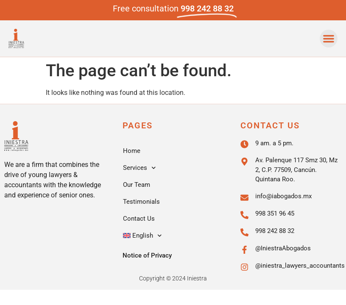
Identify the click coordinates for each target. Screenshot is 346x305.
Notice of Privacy (147, 255)
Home (131, 151)
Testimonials (141, 201)
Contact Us (139, 218)
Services (139, 168)
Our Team (136, 185)
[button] (329, 38)
